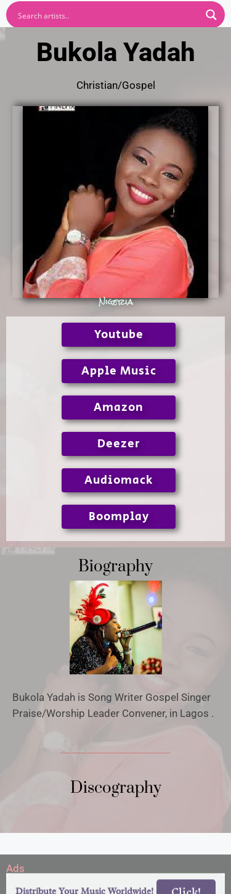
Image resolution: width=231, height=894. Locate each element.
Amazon (119, 407)
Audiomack (118, 480)
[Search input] (107, 15)
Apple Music (118, 371)
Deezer (118, 444)
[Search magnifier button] (211, 14)
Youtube (119, 334)
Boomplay (119, 516)
